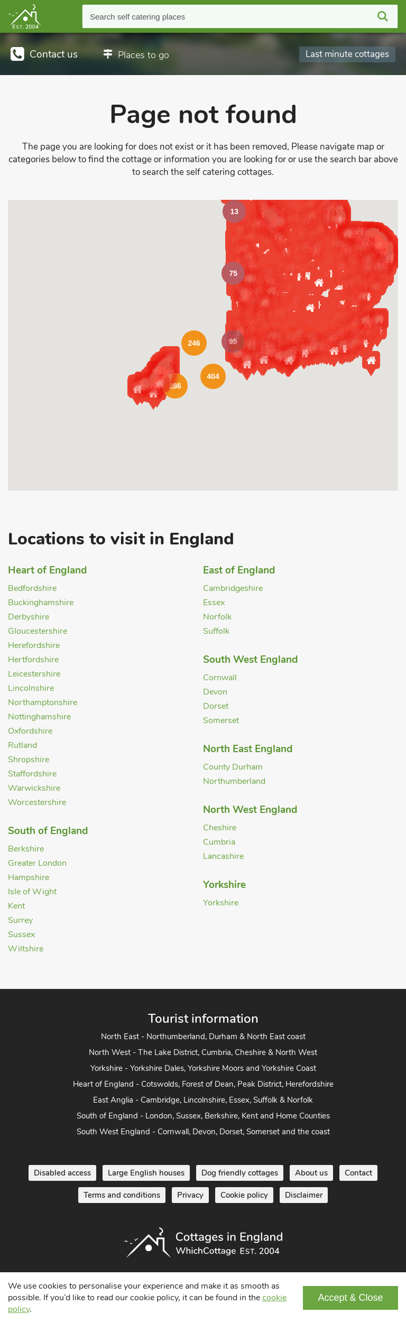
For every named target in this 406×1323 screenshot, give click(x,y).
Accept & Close (350, 1297)
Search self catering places (137, 16)
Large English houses (146, 1173)
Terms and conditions (122, 1195)
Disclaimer (303, 1195)
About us (311, 1173)
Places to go (143, 55)
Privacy (190, 1195)
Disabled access (62, 1173)
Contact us (54, 54)
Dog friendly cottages (239, 1173)
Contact (358, 1173)
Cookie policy (244, 1195)
